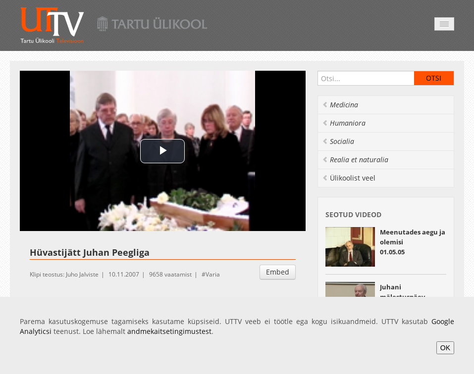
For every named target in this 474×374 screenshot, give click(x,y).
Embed (277, 272)
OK (445, 348)
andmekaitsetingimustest (169, 331)
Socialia (338, 141)
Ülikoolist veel (348, 178)
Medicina (340, 104)
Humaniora (344, 123)
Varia (213, 274)
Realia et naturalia (355, 159)
